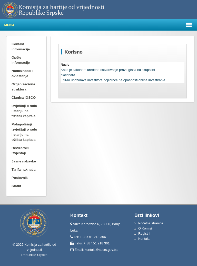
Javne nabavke (24, 161)
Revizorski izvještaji (20, 150)
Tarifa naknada (23, 169)
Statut (16, 186)
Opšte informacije (21, 60)
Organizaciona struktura (23, 86)
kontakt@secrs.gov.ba (101, 250)
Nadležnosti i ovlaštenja (22, 73)
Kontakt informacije (21, 46)
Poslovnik (20, 178)
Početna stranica (150, 223)
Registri (144, 233)
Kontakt (144, 239)
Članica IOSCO (24, 97)
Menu (9, 25)
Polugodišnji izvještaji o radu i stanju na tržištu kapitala (24, 132)
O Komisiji (145, 228)
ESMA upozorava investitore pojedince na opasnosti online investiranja (113, 80)
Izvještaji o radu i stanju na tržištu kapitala (24, 111)
